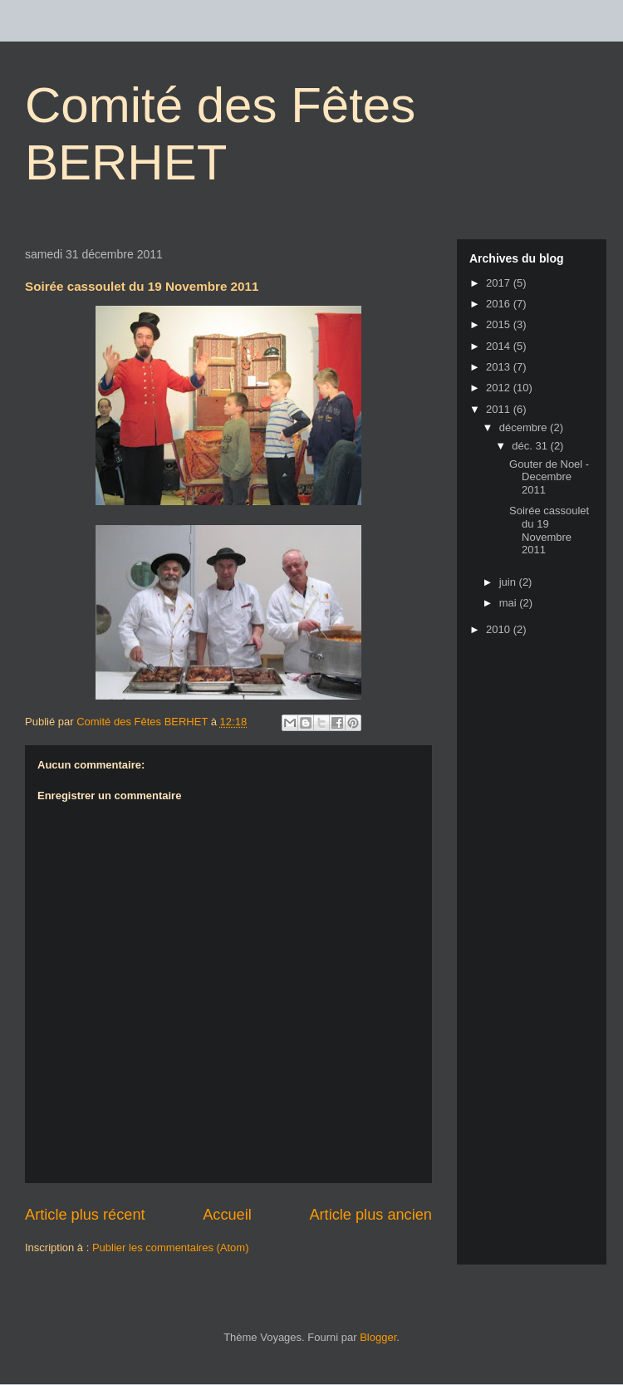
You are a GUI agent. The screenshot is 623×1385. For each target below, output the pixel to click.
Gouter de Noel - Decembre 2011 (549, 477)
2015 (499, 324)
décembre (524, 427)
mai (509, 603)
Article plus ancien (370, 1214)
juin (509, 582)
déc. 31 (531, 446)
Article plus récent (85, 1214)
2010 (499, 629)
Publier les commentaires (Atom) (170, 1247)
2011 (499, 409)
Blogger (378, 1337)
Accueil (227, 1214)
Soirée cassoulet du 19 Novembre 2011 (549, 530)
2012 (499, 387)
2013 (499, 367)
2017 (499, 283)
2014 (499, 346)
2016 (499, 303)
